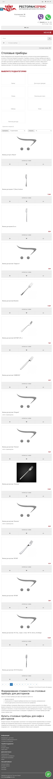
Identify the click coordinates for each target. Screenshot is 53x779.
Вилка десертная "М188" (10, 558)
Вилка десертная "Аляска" (10, 484)
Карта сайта (4, 749)
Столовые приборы (13, 43)
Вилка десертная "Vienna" (10, 447)
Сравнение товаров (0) (8, 126)
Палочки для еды (13, 121)
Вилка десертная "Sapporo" (11, 263)
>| (36, 684)
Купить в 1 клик (26, 160)
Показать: (31, 130)
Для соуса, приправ (39, 83)
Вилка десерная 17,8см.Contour (12, 189)
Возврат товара (5, 747)
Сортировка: (5, 130)
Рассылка (3, 769)
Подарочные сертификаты (7, 756)
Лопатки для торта (39, 96)
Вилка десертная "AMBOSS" (11, 375)
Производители (5, 754)
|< (2, 684)
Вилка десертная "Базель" (10, 521)
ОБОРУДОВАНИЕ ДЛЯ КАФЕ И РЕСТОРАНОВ (32, 9)
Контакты (3, 746)
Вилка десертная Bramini (10, 301)
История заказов (5, 766)
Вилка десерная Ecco (9, 226)
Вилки (13, 83)
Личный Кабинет (5, 764)
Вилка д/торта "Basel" (9, 155)
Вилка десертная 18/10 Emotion (12, 670)
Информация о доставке (7, 737)
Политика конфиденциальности (9, 739)
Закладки (3, 767)
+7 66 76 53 (44, 22)
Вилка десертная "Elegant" (10, 412)
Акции (2, 759)
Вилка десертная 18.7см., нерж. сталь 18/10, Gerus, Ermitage (22, 633)
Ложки (13, 96)
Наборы (13, 109)
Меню (47, 32)
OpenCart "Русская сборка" (14, 775)
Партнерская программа (7, 757)
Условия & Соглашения (7, 741)
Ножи (39, 109)
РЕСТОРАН (32, 6)
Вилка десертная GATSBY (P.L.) (12, 338)
